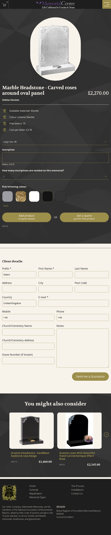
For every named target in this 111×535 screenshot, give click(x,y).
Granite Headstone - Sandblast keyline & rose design (27, 456)
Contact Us (77, 493)
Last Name (81, 268)
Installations (77, 489)
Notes (60, 326)
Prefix (5, 268)
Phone (60, 311)
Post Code (81, 283)
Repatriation (35, 493)
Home (32, 486)
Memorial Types (37, 497)
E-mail (42, 297)
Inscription (8, 149)
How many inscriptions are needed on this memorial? (33, 170)
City (40, 283)
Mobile (6, 311)
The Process (77, 486)
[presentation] (24, 376)
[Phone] (83, 317)
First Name (45, 268)
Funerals (33, 489)
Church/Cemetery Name (17, 326)
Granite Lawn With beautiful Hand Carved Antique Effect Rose (78, 456)
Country (7, 297)
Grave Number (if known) (17, 354)
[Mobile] (28, 317)
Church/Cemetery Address (18, 340)
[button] (106, 435)
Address (7, 283)
